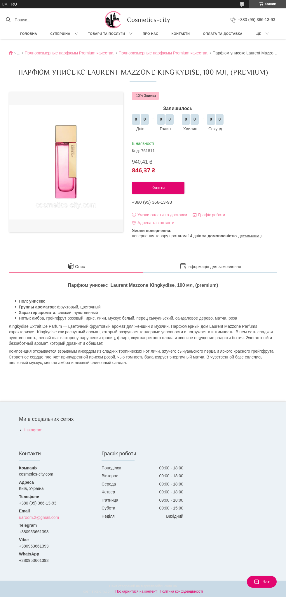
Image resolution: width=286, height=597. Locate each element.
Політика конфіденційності (181, 591)
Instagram (33, 430)
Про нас (150, 33)
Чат (262, 581)
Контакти (181, 33)
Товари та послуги (106, 33)
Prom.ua (170, 586)
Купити (158, 188)
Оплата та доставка (222, 33)
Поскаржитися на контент (136, 591)
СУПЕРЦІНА (60, 33)
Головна (28, 33)
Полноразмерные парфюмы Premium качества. (70, 53)
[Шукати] (8, 20)
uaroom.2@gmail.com (39, 517)
